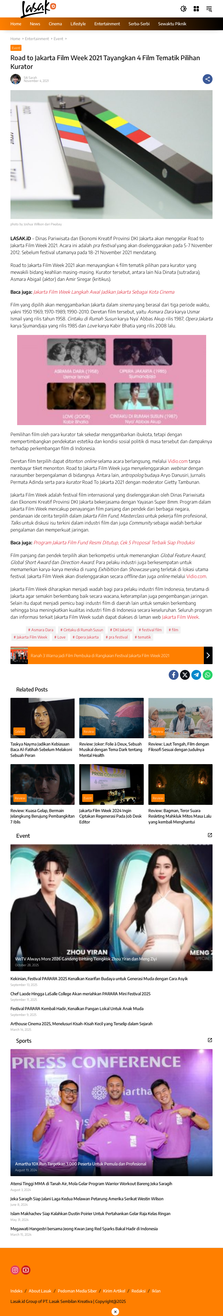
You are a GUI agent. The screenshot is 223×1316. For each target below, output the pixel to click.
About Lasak (40, 1290)
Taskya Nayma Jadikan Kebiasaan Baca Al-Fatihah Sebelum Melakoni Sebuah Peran (41, 749)
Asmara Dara (42, 629)
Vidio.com (178, 461)
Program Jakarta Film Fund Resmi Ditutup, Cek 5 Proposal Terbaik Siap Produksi (114, 542)
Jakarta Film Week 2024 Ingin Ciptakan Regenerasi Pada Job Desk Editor (110, 816)
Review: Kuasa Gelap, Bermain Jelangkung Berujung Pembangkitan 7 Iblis (42, 816)
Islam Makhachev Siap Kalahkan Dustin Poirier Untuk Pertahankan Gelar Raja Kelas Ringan (90, 1213)
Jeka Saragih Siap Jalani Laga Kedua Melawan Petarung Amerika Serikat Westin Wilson (86, 1198)
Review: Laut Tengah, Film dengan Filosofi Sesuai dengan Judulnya (178, 746)
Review (89, 731)
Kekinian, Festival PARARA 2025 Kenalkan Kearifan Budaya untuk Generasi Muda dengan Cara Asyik (99, 978)
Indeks (16, 1290)
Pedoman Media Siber (77, 1290)
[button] (183, 8)
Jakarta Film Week (180, 617)
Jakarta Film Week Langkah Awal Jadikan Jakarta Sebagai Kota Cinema (103, 292)
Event (16, 48)
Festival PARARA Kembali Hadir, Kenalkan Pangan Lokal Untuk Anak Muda (76, 1008)
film (175, 629)
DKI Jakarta (122, 629)
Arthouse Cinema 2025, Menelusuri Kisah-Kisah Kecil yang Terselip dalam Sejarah (81, 1023)
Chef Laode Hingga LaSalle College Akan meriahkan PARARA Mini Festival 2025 (80, 993)
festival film (152, 629)
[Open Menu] (196, 8)
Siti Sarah (30, 77)
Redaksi (138, 1290)
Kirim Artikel (114, 1290)
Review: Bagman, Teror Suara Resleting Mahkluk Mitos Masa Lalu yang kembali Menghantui (179, 816)
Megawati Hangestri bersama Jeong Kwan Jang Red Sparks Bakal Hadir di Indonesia (84, 1228)
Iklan (156, 1290)
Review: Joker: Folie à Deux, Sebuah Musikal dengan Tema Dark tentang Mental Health (110, 749)
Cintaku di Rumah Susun (83, 629)
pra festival (118, 637)
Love (61, 637)
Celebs (19, 731)
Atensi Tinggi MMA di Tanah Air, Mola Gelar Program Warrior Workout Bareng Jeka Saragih (91, 1183)
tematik (144, 637)
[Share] (208, 79)
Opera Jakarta (87, 637)
